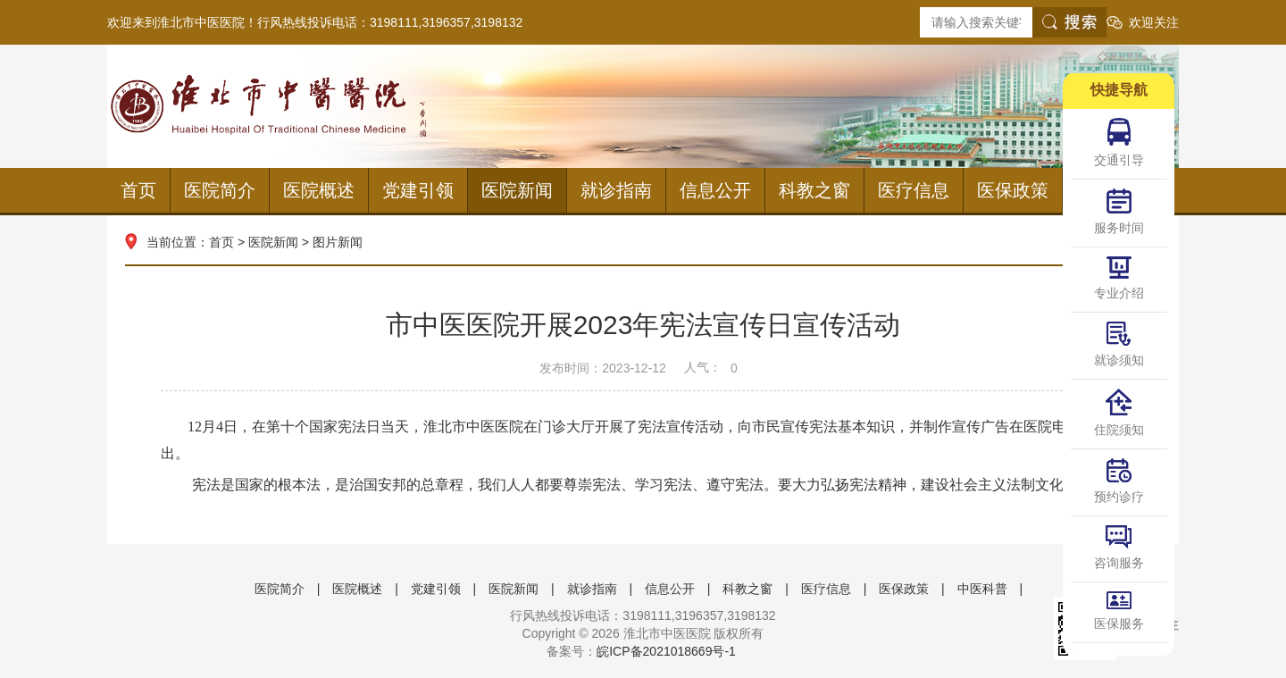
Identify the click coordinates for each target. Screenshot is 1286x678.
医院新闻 (517, 190)
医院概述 (319, 190)
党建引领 (418, 190)
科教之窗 (814, 190)
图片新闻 (338, 242)
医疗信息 (913, 190)
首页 (138, 190)
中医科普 (982, 589)
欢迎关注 (1154, 22)
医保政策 (1012, 190)
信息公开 (715, 190)
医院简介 (219, 190)
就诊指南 (616, 190)
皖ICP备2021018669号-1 (666, 651)
